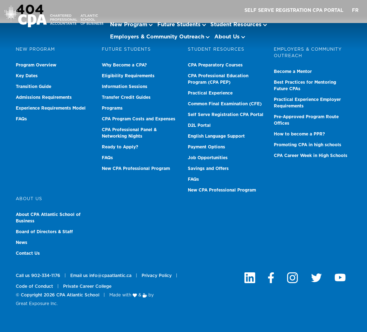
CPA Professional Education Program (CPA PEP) (218, 79)
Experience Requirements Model (51, 108)
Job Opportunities (208, 158)
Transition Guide (33, 86)
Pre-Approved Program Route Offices (306, 120)
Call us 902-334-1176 (38, 275)
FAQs (21, 119)
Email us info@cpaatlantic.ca (101, 275)
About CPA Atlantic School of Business (48, 217)
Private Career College (87, 286)
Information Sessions (124, 86)
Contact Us (28, 253)
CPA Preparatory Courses (215, 65)
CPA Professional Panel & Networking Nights (129, 133)
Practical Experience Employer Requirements (307, 102)
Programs (112, 108)
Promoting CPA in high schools (307, 145)
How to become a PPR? (299, 134)
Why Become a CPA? (124, 65)
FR (355, 10)
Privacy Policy (157, 275)
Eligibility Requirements (128, 76)
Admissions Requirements (44, 97)
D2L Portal (199, 125)
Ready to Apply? (120, 147)
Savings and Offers (208, 168)
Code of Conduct (34, 286)
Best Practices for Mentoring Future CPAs (305, 85)
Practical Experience (210, 93)
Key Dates (27, 76)
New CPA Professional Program (136, 168)
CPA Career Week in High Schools (310, 155)
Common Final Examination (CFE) (225, 104)
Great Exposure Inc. (37, 303)
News (21, 242)
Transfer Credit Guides (126, 97)
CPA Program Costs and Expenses (138, 119)
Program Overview (36, 65)
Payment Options (206, 147)
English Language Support (216, 136)
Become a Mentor (293, 71)
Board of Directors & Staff (44, 232)
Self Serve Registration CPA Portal (293, 10)
